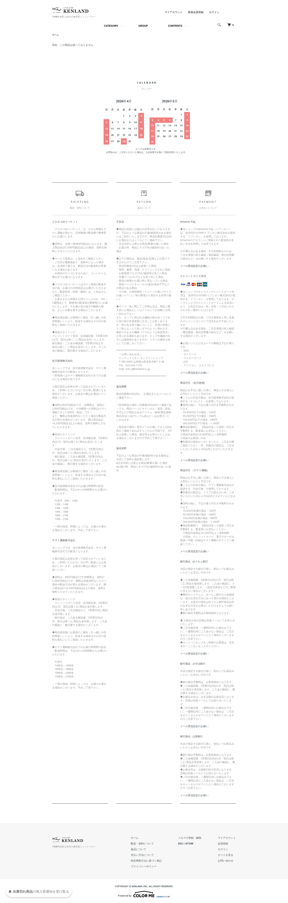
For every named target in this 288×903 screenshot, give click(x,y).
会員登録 (223, 843)
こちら (79, 258)
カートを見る (225, 855)
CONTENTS (175, 25)
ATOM (189, 843)
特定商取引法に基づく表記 (146, 860)
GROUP (143, 25)
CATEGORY (111, 25)
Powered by (144, 894)
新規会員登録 (196, 12)
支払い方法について (142, 855)
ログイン (214, 12)
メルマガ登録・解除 (189, 837)
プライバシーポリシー (143, 866)
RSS (180, 843)
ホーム (55, 34)
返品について (138, 849)
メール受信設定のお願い (194, 266)
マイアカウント (174, 12)
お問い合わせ (225, 860)
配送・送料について (142, 843)
